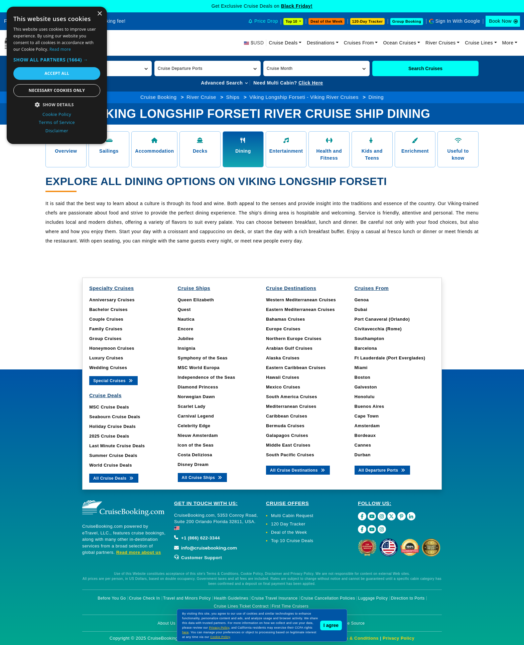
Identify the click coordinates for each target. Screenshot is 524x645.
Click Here (310, 83)
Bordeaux (365, 435)
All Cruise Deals (113, 478)
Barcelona (366, 348)
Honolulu (365, 396)
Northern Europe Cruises (293, 338)
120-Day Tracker (367, 21)
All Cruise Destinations (298, 470)
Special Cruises (113, 380)
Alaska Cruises (282, 357)
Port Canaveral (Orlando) (382, 319)
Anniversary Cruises (112, 299)
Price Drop (266, 21)
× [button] (99, 13)
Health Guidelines (231, 598)
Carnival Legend (196, 416)
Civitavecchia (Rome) (378, 328)
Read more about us (138, 552)
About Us (166, 623)
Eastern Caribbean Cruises (296, 367)
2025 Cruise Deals (109, 436)
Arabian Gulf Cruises (289, 348)
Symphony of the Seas (203, 357)
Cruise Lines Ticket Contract (241, 606)
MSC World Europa (199, 367)
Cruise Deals (283, 42)
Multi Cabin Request (292, 515)
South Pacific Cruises (290, 454)
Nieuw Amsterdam (198, 435)
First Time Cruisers (290, 606)
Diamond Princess (198, 386)
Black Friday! (296, 6)
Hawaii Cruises (282, 377)
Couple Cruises (106, 319)
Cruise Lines (479, 42)
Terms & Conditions (357, 638)
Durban (363, 454)
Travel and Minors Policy (187, 598)
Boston (363, 377)
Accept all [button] (56, 73)
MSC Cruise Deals (109, 407)
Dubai (361, 309)
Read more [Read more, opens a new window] (60, 49)
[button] (207, 68)
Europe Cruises (283, 328)
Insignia (186, 348)
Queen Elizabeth (196, 299)
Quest (184, 309)
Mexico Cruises (283, 386)
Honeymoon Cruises (111, 348)
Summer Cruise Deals (113, 455)
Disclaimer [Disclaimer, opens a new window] (57, 131)
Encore (185, 328)
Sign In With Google (457, 21)
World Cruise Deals (110, 465)
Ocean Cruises (399, 42)
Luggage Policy (373, 598)
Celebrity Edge (194, 425)
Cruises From (359, 42)
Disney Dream (193, 464)
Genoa (362, 299)
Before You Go (112, 598)
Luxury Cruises (106, 357)
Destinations (321, 42)
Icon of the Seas (196, 445)
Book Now (500, 21)
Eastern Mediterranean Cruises (300, 309)
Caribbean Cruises (286, 416)
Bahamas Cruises (285, 319)
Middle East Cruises (288, 445)
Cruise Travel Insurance (274, 598)
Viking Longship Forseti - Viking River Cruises (304, 97)
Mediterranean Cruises (291, 406)
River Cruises (440, 42)
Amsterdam (367, 425)
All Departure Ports (382, 470)
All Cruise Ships (202, 477)
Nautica (186, 319)
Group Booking (406, 21)
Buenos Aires (369, 406)
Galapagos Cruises (287, 435)
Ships (232, 97)
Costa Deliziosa (195, 454)
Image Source (351, 623)
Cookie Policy (220, 637)
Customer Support (198, 557)
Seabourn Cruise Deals (114, 416)
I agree (331, 625)
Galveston (366, 386)
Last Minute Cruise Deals (117, 445)
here (185, 632)
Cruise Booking (158, 97)
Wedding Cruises (108, 367)
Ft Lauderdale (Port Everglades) (390, 357)
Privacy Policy (398, 638)
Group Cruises (105, 338)
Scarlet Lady (192, 406)
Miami (361, 367)
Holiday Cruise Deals (112, 426)
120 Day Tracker (288, 523)
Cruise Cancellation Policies (328, 598)
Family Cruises (106, 328)
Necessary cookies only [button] (57, 90)
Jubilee (186, 338)
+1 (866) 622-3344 (197, 537)
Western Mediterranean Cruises (301, 299)
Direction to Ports (408, 598)
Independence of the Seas (206, 377)
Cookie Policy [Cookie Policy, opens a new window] (56, 114)
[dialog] (57, 75)
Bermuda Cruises (285, 425)
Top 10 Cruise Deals (292, 540)
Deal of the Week (326, 21)
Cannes (363, 445)
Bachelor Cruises (108, 309)
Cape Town (367, 416)
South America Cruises (291, 396)
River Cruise (201, 97)
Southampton (369, 338)
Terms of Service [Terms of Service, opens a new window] (57, 122)
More (508, 42)
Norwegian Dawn (196, 396)
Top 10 (291, 21)
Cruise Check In (144, 598)
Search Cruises (425, 68)
